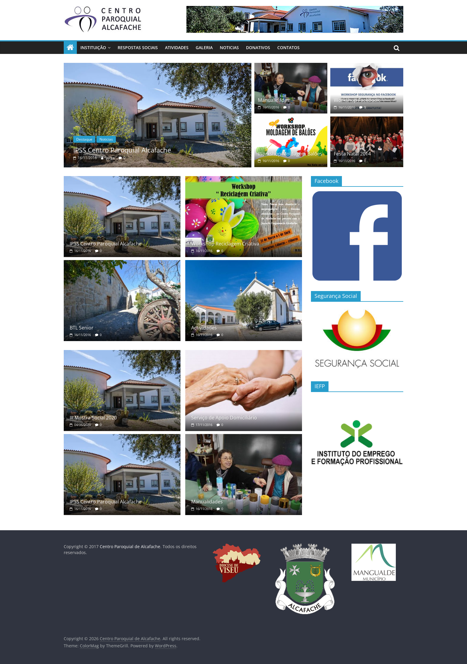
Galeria (204, 47)
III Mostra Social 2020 (93, 417)
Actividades (204, 327)
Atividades (177, 47)
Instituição (93, 47)
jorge (111, 157)
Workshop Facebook (357, 100)
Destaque (84, 139)
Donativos (258, 47)
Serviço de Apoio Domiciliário (224, 417)
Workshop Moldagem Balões (290, 153)
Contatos (288, 47)
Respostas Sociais (138, 47)
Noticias (229, 47)
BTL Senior (82, 327)
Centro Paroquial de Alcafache (130, 546)
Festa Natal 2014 (352, 153)
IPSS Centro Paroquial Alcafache (122, 149)
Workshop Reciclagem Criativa (225, 243)
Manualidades (273, 100)
